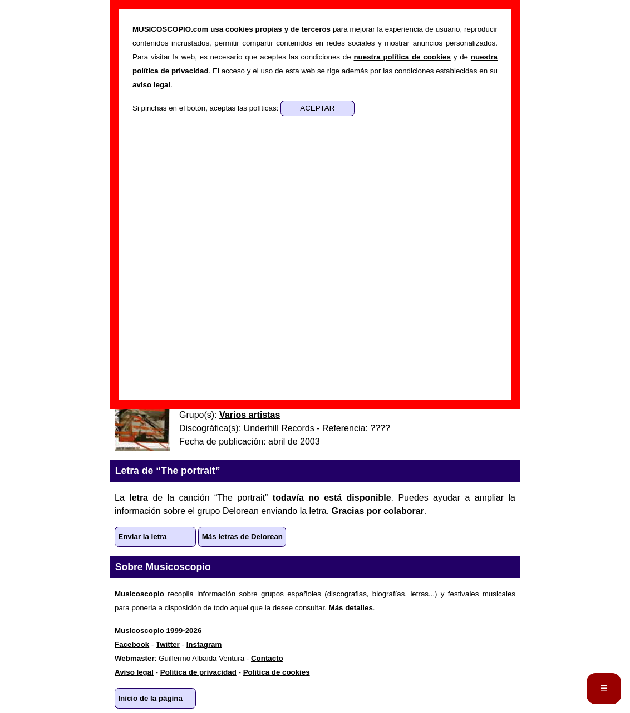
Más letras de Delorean (242, 536)
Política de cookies (276, 672)
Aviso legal (134, 672)
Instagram (204, 644)
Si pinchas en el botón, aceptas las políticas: (206, 108)
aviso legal (151, 85)
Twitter (168, 644)
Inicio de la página (150, 698)
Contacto (267, 658)
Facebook (132, 644)
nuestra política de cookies (401, 57)
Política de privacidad (198, 672)
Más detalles (351, 608)
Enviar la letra (142, 536)
